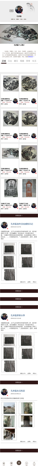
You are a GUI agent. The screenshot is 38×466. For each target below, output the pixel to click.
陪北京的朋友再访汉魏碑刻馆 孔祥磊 (12, 398)
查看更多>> (31, 56)
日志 (10, 61)
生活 (34, 61)
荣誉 (28, 61)
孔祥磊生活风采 (18, 391)
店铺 (4, 61)
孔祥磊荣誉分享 (18, 315)
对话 (11, 10)
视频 (22, 61)
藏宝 (16, 61)
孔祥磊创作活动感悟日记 (22, 224)
